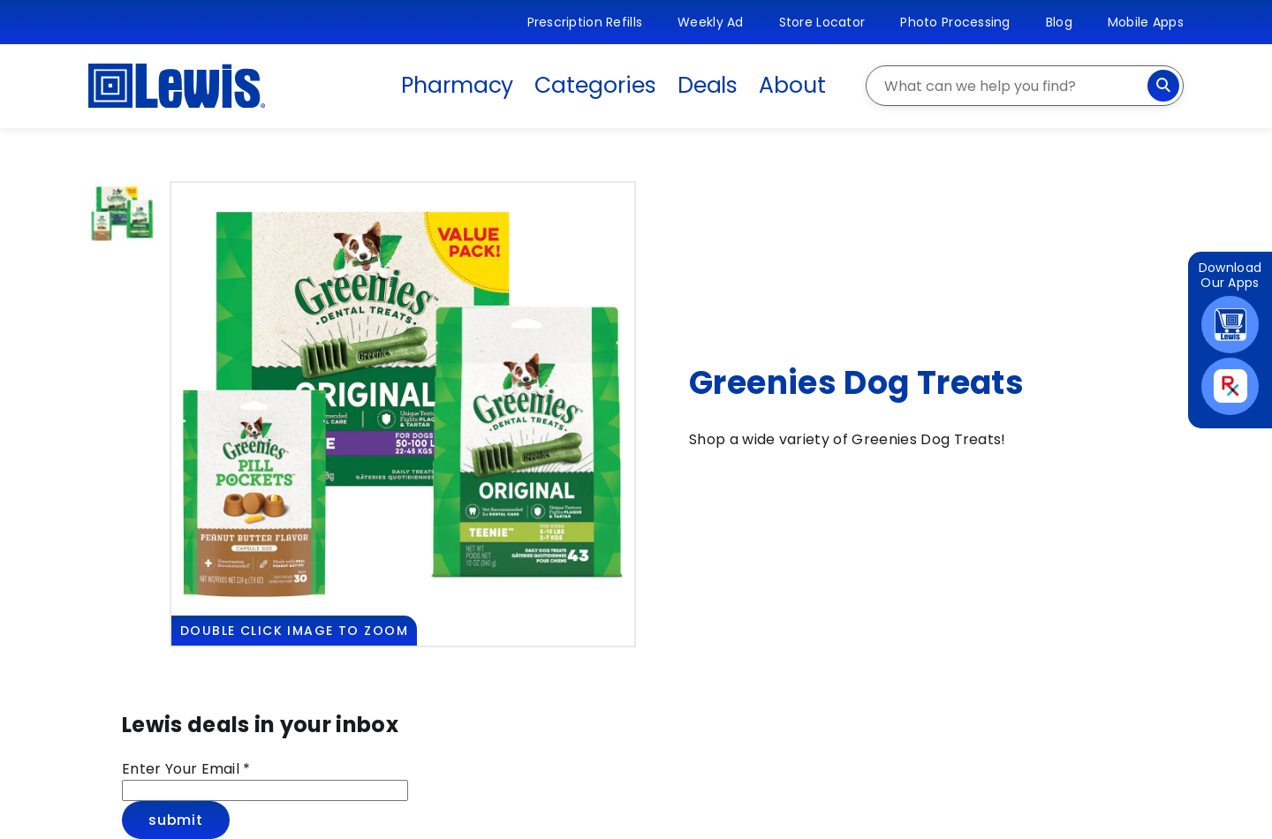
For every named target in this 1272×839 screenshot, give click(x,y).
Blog (1059, 22)
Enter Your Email (186, 769)
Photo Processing (955, 22)
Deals (708, 85)
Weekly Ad (711, 22)
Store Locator (822, 22)
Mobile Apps (1146, 22)
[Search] (1163, 86)
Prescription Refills (585, 22)
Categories (594, 85)
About (792, 85)
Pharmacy (457, 85)
